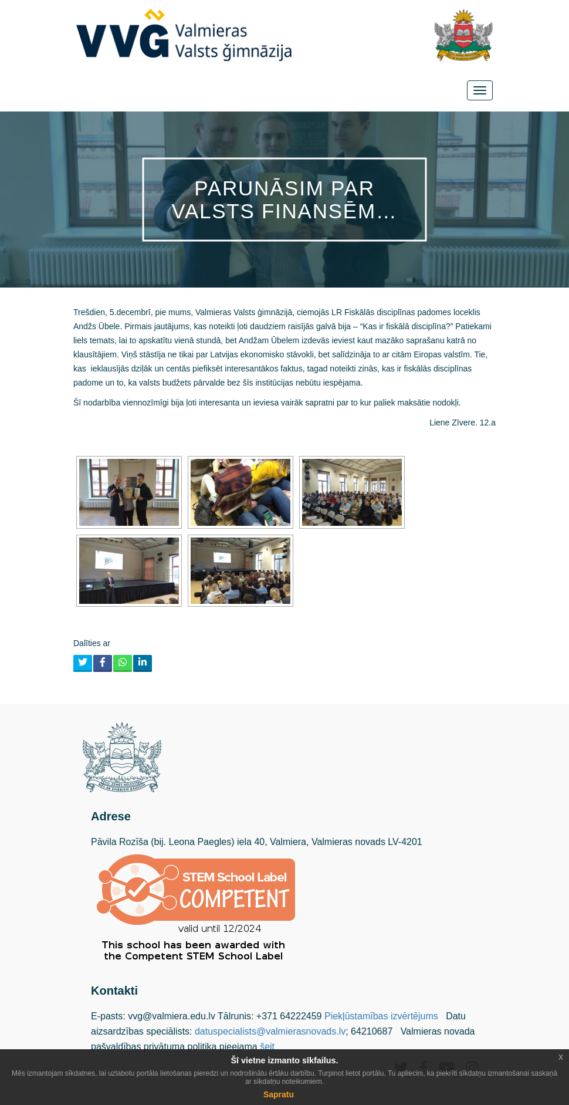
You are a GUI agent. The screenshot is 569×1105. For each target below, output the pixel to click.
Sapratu (278, 1094)
